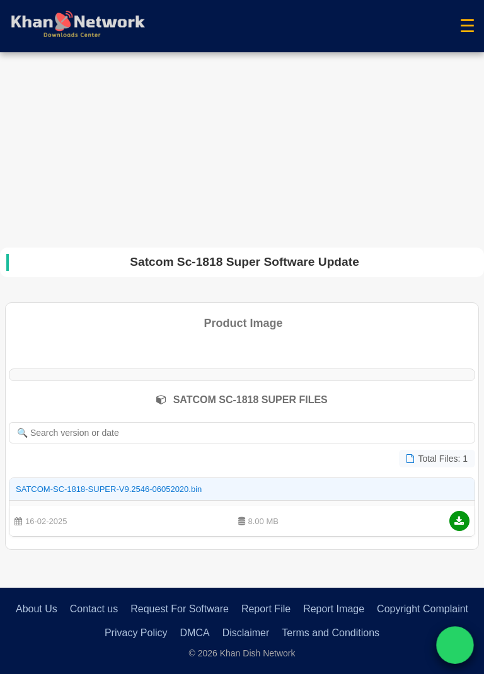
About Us (36, 608)
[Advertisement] (242, 147)
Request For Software (179, 608)
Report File (266, 608)
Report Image (333, 608)
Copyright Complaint (422, 608)
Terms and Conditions (330, 632)
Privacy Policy (136, 632)
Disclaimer (246, 632)
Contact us (94, 608)
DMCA (195, 632)
